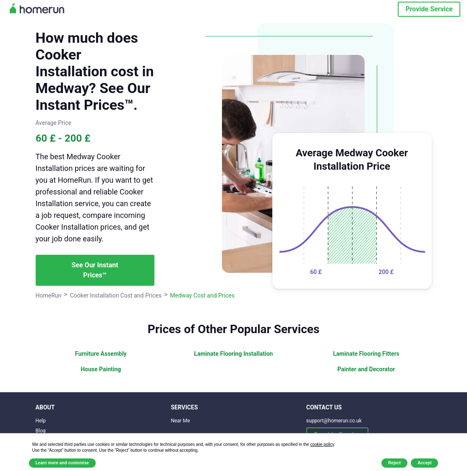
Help (41, 421)
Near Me (180, 421)
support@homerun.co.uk (334, 421)
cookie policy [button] (322, 444)
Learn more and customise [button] (62, 463)
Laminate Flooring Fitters (366, 353)
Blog (41, 431)
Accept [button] (424, 463)
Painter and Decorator (366, 369)
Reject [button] (394, 463)
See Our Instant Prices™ (95, 270)
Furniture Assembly (101, 353)
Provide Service (429, 9)
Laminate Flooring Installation (233, 353)
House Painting (101, 369)
